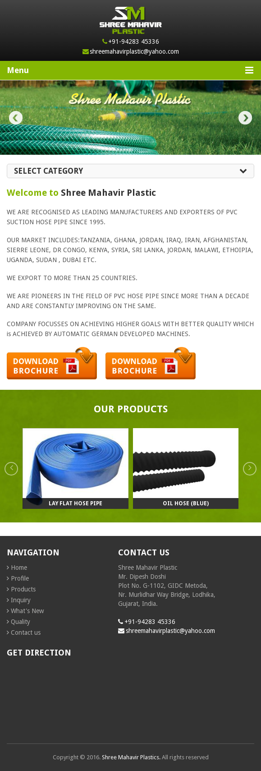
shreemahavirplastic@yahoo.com (134, 51)
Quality (20, 621)
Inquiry (21, 600)
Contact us (26, 632)
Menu (130, 70)
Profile (20, 578)
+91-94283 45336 (133, 41)
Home (19, 567)
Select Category (130, 170)
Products (23, 589)
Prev (16, 118)
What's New (27, 610)
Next (245, 118)
